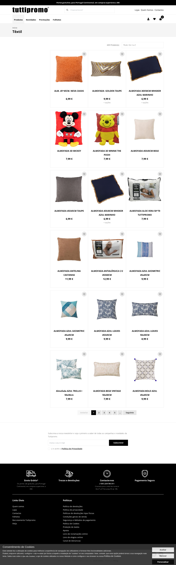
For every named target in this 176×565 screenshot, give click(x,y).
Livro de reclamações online (75, 534)
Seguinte (130, 412)
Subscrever (118, 442)
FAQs (14, 523)
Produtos (18, 19)
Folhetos (57, 19)
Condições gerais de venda (75, 516)
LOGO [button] (30, 10)
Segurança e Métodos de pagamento (79, 520)
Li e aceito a (66, 448)
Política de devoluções (73, 506)
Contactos (159, 10)
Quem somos (18, 506)
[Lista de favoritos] (154, 19)
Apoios (66, 530)
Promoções (44, 19)
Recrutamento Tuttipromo (23, 520)
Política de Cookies (71, 523)
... (120, 412)
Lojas (137, 10)
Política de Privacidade (72, 448)
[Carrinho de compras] (160, 19)
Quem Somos (147, 10)
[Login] (148, 19)
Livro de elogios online (73, 537)
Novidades (31, 19)
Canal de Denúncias (72, 540)
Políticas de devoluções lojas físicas (78, 513)
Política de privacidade (73, 510)
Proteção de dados (71, 527)
